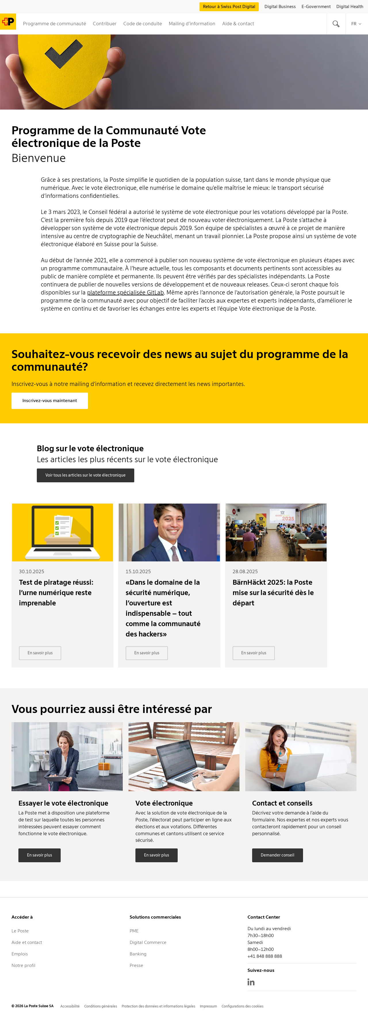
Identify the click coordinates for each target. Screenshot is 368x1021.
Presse (136, 965)
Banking (138, 954)
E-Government (316, 6)
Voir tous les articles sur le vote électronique (85, 475)
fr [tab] (356, 23)
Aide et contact (27, 942)
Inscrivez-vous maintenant (49, 400)
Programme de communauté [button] (54, 23)
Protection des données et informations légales (158, 1006)
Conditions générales (100, 1006)
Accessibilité (70, 1006)
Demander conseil (277, 855)
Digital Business (280, 6)
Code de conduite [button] (142, 23)
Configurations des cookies (242, 1006)
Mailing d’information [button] (192, 23)
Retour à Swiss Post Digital (229, 6)
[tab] (336, 24)
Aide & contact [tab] (238, 23)
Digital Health (349, 6)
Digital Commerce (148, 942)
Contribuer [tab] (104, 23)
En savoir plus (40, 653)
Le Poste (20, 931)
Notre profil (23, 965)
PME (134, 931)
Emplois (20, 954)
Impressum (208, 1006)
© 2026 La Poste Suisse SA (32, 1006)
